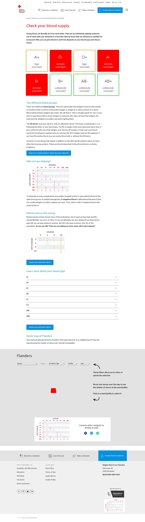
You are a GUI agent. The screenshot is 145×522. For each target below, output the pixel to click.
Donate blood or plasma (112, 10)
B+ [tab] (27, 294)
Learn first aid (70, 10)
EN (113, 2)
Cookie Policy (50, 480)
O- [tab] (27, 299)
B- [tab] (27, 288)
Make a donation (88, 10)
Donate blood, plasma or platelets (53, 18)
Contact (107, 2)
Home (28, 18)
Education (20, 472)
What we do (56, 2)
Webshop (20, 476)
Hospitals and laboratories (27, 468)
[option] (117, 2)
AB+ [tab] (28, 316)
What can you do (67, 2)
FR (120, 2)
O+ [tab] (27, 305)
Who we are (48, 2)
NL (116, 2)
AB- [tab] (28, 310)
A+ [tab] (27, 282)
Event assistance (98, 2)
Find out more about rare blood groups (49, 153)
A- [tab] (27, 277)
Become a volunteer (50, 10)
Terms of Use (50, 472)
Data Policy (49, 468)
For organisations (86, 2)
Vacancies (77, 2)
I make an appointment (40, 262)
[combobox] (114, 2)
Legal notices (50, 476)
